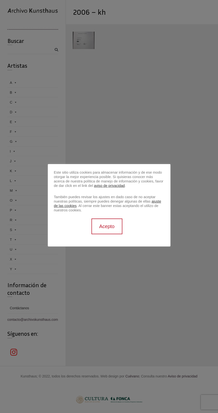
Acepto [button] (107, 226)
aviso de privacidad (109, 186)
